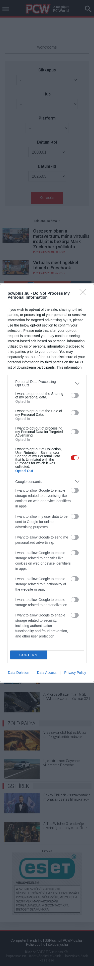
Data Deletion (18, 673)
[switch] (75, 395)
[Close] (84, 293)
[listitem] (47, 383)
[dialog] (47, 483)
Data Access (46, 673)
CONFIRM (28, 655)
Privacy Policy (75, 673)
